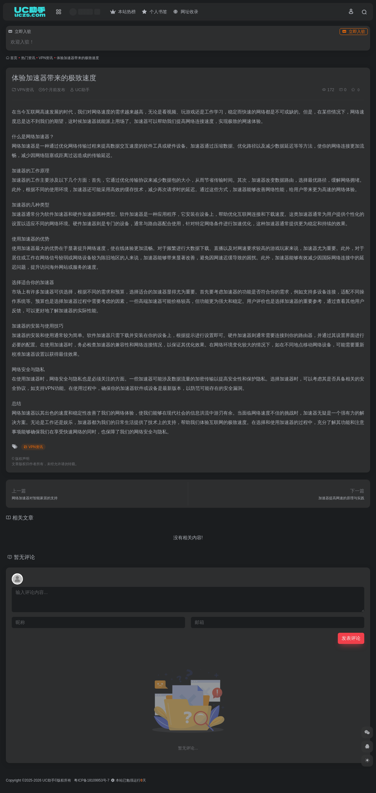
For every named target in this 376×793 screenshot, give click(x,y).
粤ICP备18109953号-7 (91, 780)
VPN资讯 (46, 58)
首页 (13, 58)
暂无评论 (24, 557)
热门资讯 (28, 58)
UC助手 (79, 89)
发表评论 (351, 638)
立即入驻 (353, 31)
